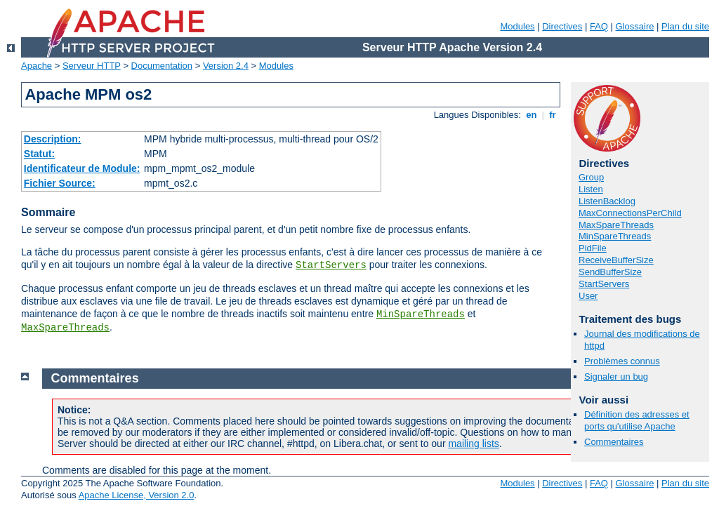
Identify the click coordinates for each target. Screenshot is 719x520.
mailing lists (473, 443)
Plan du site (685, 26)
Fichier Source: (59, 183)
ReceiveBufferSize (616, 260)
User (588, 296)
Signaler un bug (616, 376)
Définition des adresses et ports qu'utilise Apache (637, 420)
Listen (591, 189)
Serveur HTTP (91, 65)
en (531, 114)
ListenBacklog (607, 201)
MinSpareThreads (420, 314)
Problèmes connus (622, 361)
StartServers (331, 265)
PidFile (593, 248)
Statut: (39, 153)
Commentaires (614, 441)
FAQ (599, 26)
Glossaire (635, 26)
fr (553, 114)
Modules (517, 26)
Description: (52, 139)
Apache (36, 65)
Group (591, 177)
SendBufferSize (610, 272)
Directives (562, 26)
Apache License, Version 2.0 (136, 495)
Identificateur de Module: (82, 168)
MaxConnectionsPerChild (630, 213)
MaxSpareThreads (65, 327)
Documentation (161, 65)
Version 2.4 (226, 65)
